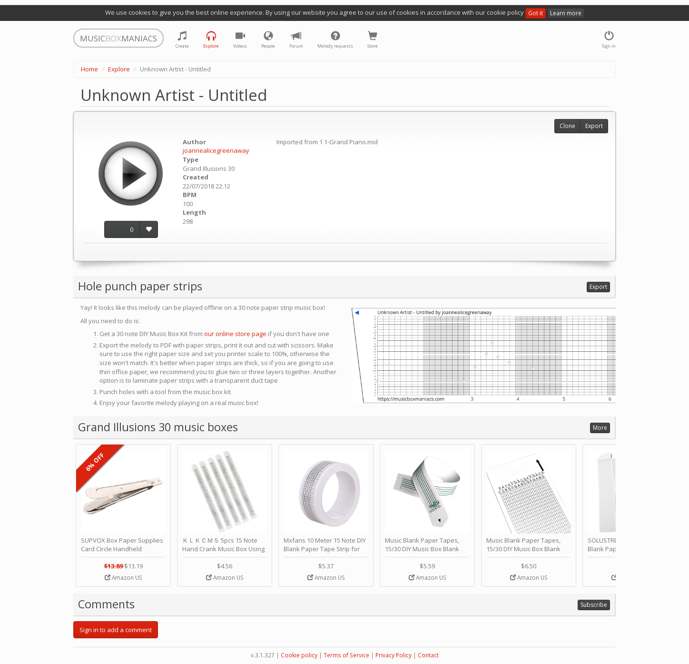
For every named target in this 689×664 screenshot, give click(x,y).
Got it (535, 13)
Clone (567, 126)
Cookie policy (299, 655)
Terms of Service (346, 655)
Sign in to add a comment (115, 629)
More (600, 428)
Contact (428, 655)
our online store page (235, 333)
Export (594, 126)
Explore (119, 69)
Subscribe (594, 605)
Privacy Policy (393, 655)
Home (89, 69)
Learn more (565, 13)
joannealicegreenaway (216, 150)
